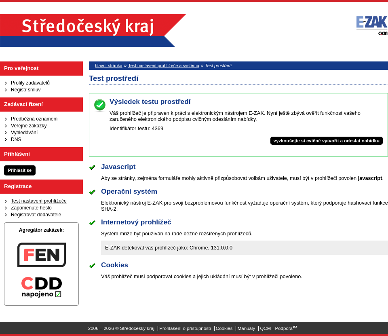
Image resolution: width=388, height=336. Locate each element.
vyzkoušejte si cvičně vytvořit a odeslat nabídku (327, 140)
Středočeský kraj (93, 30)
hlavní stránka (108, 65)
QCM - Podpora (276, 328)
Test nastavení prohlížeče (39, 201)
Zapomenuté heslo (31, 208)
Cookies (224, 328)
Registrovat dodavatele (36, 215)
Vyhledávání (24, 132)
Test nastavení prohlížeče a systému (163, 65)
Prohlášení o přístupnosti (185, 328)
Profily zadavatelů (30, 83)
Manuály (246, 328)
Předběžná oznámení (34, 119)
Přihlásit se (20, 170)
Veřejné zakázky (29, 126)
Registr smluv (26, 90)
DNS (16, 139)
